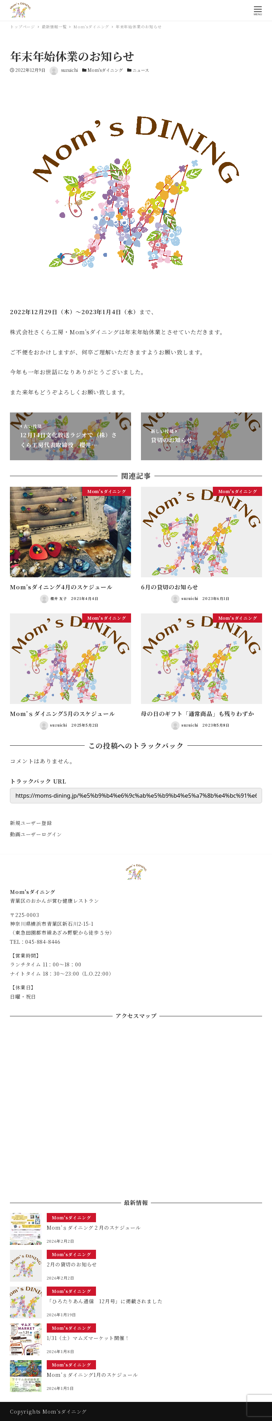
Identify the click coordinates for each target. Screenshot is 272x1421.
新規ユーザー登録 (31, 822)
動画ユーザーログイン (36, 834)
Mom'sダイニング (105, 70)
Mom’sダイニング (64, 1411)
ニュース (140, 70)
